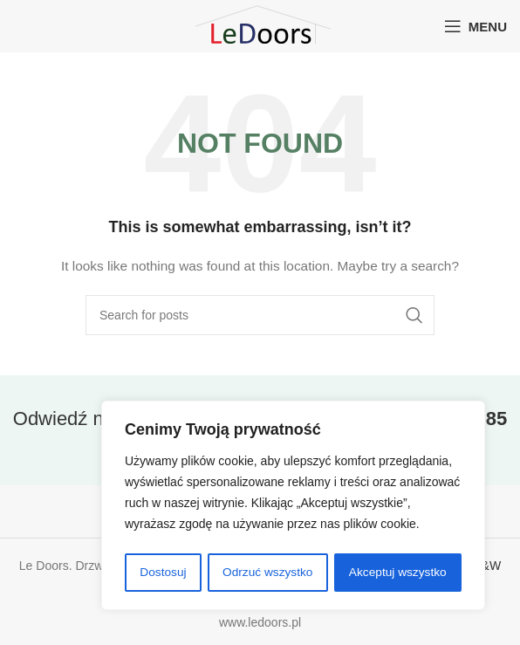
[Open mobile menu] (475, 26)
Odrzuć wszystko (267, 573)
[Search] (260, 315)
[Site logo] (260, 25)
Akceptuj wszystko (398, 573)
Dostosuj (162, 573)
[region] (293, 506)
